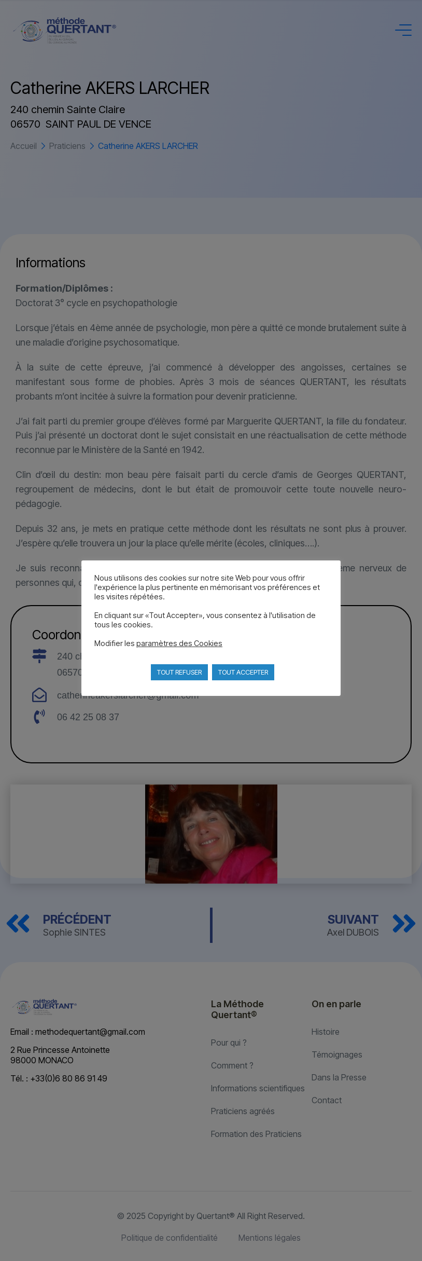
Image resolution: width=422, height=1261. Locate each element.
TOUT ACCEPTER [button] (243, 672)
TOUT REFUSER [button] (179, 672)
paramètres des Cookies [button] (179, 643)
